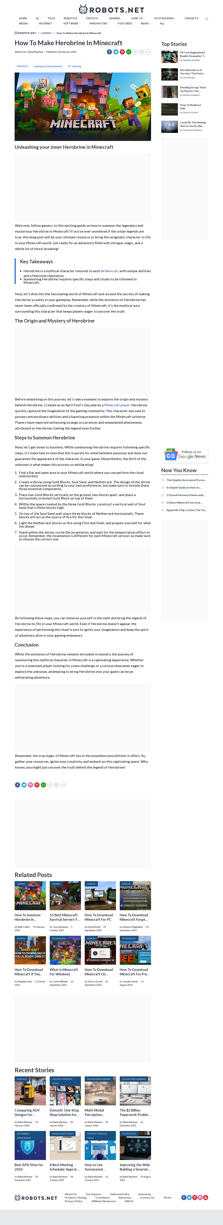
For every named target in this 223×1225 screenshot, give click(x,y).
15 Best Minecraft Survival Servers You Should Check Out (65, 919)
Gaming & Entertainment (48, 66)
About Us (71, 1194)
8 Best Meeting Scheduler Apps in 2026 (63, 1169)
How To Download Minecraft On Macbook (99, 974)
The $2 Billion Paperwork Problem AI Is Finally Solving (135, 1114)
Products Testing (75, 1197)
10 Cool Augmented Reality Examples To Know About (192, 54)
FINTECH (92, 18)
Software (70, 23)
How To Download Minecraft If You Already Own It (29, 974)
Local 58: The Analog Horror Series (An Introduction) (193, 124)
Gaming (114, 18)
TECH (51, 18)
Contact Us (147, 1197)
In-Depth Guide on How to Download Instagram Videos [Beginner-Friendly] (184, 487)
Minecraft (111, 271)
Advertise (125, 1197)
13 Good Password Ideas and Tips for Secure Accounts (185, 495)
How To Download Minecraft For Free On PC (134, 974)
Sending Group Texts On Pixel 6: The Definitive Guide (193, 89)
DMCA (129, 1201)
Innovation (98, 23)
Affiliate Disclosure (104, 1201)
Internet (45, 23)
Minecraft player (117, 405)
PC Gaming (74, 66)
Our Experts (93, 1194)
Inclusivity (144, 1194)
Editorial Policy (119, 1194)
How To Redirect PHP (190, 106)
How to (137, 18)
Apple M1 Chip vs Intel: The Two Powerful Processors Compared (187, 510)
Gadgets (191, 18)
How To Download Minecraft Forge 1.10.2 (134, 919)
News (145, 23)
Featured (125, 23)
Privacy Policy (73, 1201)
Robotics (70, 18)
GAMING (22, 66)
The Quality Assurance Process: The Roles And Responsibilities (187, 480)
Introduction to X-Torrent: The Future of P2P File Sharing (192, 71)
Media (23, 23)
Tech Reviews (164, 18)
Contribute (102, 1197)
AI (37, 18)
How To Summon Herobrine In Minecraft (27, 919)
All (162, 23)
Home (23, 18)
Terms (167, 1197)
